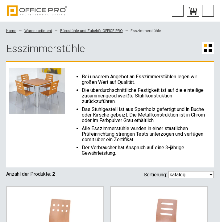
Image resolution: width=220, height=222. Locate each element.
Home (11, 31)
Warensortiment (38, 31)
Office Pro (37, 11)
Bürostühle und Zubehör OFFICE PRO (91, 31)
